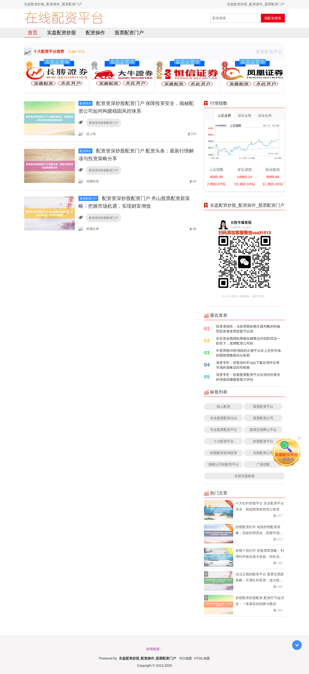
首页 (32, 32)
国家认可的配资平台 (223, 464)
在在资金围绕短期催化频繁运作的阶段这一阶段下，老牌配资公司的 (248, 340)
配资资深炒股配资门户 (103, 123)
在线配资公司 (263, 452)
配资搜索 (273, 18)
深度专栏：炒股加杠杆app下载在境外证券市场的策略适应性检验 (248, 365)
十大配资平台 (223, 441)
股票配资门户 (129, 32)
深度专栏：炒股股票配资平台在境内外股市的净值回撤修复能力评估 (248, 377)
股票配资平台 (263, 406)
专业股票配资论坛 (223, 418)
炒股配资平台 (263, 441)
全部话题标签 (244, 476)
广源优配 (263, 464)
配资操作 (95, 32)
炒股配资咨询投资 (223, 452)
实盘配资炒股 (61, 32)
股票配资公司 (263, 418)
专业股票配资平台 (223, 429)
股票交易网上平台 (263, 429)
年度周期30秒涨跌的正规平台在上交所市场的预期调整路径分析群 (248, 353)
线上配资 (223, 406)
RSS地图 (185, 658)
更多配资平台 (270, 52)
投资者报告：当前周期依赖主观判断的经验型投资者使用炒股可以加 (248, 328)
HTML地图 (202, 658)
